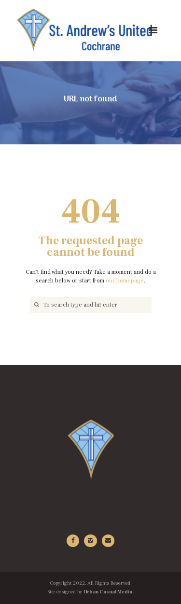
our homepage (125, 280)
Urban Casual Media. (109, 592)
